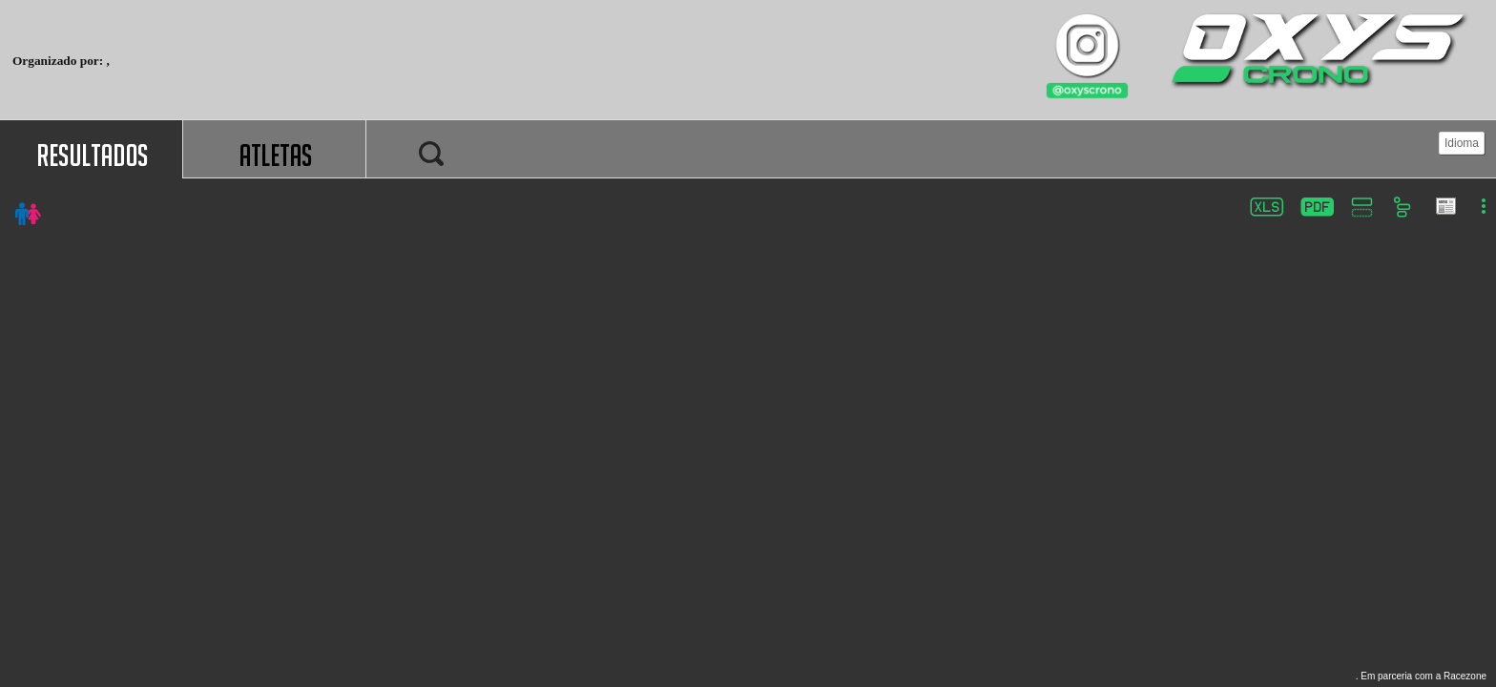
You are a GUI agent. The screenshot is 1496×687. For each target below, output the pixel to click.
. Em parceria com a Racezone (1421, 676)
